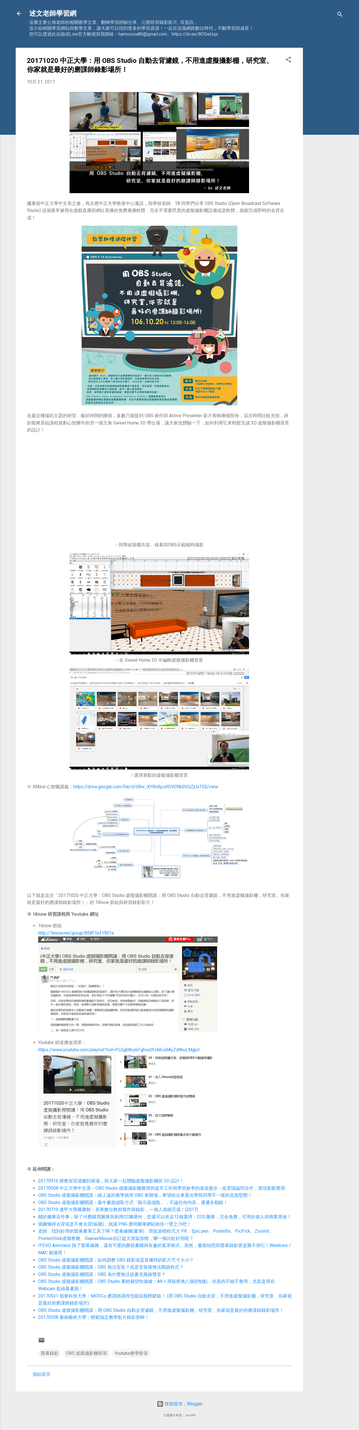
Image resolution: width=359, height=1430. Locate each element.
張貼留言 (41, 1374)
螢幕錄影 (50, 1353)
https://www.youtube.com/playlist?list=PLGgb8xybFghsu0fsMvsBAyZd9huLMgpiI (119, 1049)
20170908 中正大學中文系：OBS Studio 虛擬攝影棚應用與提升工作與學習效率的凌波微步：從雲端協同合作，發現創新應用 (161, 1188)
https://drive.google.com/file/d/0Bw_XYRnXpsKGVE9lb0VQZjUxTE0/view (145, 786)
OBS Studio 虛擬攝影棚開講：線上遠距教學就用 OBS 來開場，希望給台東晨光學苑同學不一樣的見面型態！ (145, 1195)
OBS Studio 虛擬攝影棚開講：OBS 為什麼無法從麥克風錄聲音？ (102, 1274)
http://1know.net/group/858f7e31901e (76, 933)
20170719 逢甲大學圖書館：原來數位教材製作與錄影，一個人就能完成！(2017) (118, 1209)
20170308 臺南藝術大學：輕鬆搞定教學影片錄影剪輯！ (93, 1317)
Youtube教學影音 (131, 1353)
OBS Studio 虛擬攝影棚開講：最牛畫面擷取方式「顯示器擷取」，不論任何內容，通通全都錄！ (133, 1202)
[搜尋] (340, 15)
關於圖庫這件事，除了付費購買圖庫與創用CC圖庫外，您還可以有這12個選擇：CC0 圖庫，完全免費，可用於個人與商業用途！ (164, 1216)
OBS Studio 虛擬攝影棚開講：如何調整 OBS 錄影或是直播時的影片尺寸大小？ (116, 1260)
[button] (288, 60)
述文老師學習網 (52, 13)
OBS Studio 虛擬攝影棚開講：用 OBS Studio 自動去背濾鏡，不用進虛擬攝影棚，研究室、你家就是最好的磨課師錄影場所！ (161, 1310)
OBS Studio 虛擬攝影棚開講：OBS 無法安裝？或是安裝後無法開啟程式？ (111, 1267)
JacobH (190, 1415)
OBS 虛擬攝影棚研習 (86, 1353)
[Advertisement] (325, 132)
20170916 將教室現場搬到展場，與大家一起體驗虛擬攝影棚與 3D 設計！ (111, 1181)
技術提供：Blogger (179, 1403)
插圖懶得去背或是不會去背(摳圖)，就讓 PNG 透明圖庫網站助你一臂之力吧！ (114, 1224)
